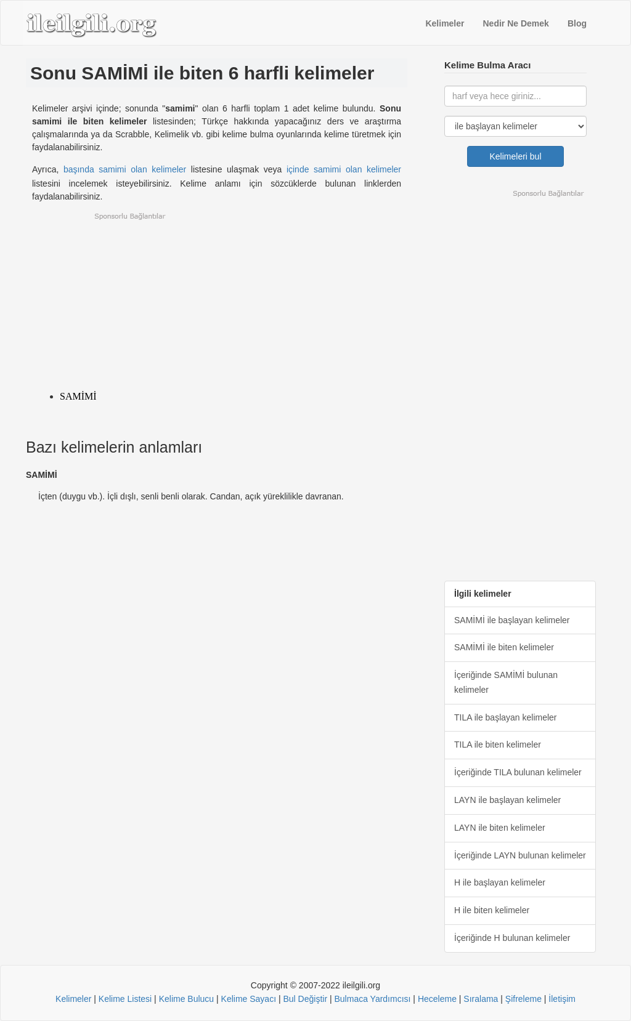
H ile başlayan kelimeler (499, 882)
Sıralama (480, 999)
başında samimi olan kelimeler (124, 169)
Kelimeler (444, 23)
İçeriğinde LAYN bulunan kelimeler (520, 855)
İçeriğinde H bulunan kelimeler (512, 938)
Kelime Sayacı (248, 999)
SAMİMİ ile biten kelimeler (504, 647)
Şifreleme (523, 999)
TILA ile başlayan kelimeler (505, 717)
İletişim (562, 999)
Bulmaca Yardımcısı (372, 999)
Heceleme (437, 999)
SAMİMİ (78, 396)
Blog (577, 23)
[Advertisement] (216, 298)
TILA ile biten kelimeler (497, 744)
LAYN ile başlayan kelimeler (507, 800)
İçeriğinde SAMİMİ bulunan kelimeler (506, 682)
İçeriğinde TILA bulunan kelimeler (518, 772)
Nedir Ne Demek (516, 23)
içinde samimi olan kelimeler (344, 169)
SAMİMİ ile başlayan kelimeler (512, 620)
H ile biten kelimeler (491, 910)
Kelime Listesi (125, 999)
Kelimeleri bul (515, 156)
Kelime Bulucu (186, 999)
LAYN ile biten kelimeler (499, 828)
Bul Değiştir (305, 999)
